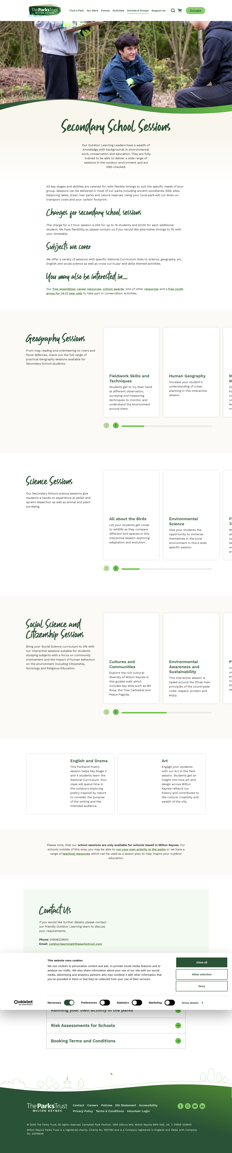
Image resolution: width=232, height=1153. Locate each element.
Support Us (158, 10)
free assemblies (64, 289)
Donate (195, 10)
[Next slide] (116, 425)
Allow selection (202, 1117)
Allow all (201, 1105)
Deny (201, 1129)
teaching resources (76, 853)
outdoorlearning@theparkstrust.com (75, 944)
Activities (118, 10)
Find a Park (77, 10)
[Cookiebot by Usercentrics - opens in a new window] (23, 1146)
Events (105, 10)
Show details (190, 1145)
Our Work (92, 10)
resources (151, 289)
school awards (113, 289)
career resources (89, 289)
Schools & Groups (138, 10)
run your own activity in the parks (141, 849)
